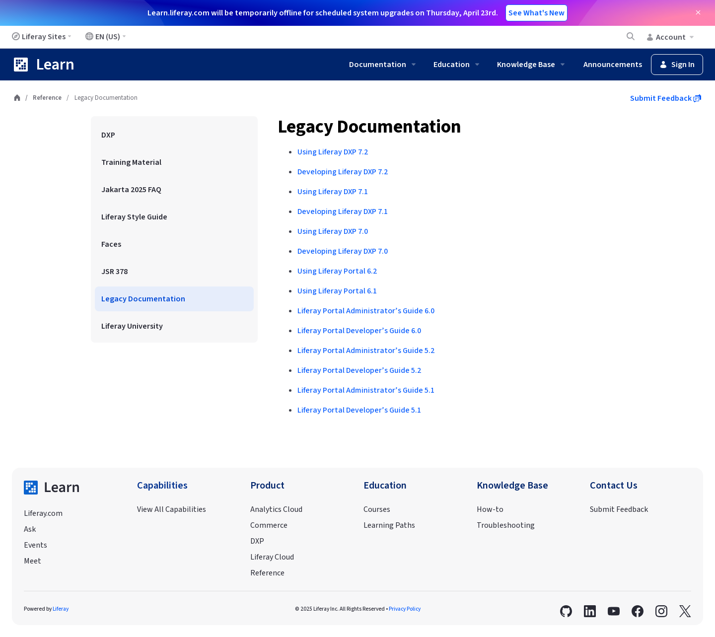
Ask (30, 529)
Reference (47, 97)
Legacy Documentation (369, 127)
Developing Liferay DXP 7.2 (342, 171)
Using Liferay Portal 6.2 (337, 271)
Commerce (268, 525)
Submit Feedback (665, 98)
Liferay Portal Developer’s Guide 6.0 (359, 330)
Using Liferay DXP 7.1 (332, 191)
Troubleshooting (506, 525)
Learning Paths (389, 525)
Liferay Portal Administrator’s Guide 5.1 (365, 390)
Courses (376, 509)
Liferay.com (43, 513)
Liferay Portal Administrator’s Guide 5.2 (365, 350)
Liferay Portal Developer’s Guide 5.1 (359, 410)
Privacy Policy (405, 609)
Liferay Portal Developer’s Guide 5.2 (359, 370)
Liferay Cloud (272, 557)
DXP (257, 541)
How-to (490, 509)
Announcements (612, 64)
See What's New (536, 12)
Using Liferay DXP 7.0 (332, 231)
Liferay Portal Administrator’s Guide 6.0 (365, 310)
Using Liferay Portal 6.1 (337, 290)
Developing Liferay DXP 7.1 (342, 211)
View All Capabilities (171, 509)
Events (35, 545)
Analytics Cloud (276, 509)
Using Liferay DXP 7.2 (332, 151)
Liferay (61, 609)
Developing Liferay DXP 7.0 (342, 251)
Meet (32, 561)
